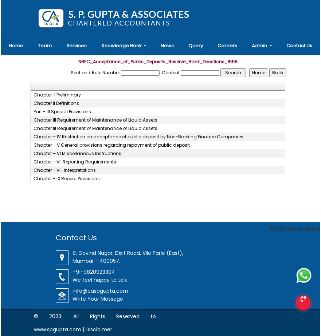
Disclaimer (99, 329)
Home (16, 45)
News (167, 45)
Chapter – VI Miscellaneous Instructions (77, 154)
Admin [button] (260, 45)
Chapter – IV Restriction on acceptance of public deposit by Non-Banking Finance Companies (138, 137)
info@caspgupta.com (100, 291)
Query (195, 45)
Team (45, 45)
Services (76, 45)
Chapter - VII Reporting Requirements (75, 162)
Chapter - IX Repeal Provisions (67, 179)
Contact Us (299, 45)
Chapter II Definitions (56, 103)
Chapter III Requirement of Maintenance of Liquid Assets (95, 120)
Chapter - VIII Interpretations (65, 170)
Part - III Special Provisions (62, 112)
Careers (227, 45)
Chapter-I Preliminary (57, 95)
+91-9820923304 (94, 272)
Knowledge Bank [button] (122, 45)
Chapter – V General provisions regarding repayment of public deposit (112, 145)
